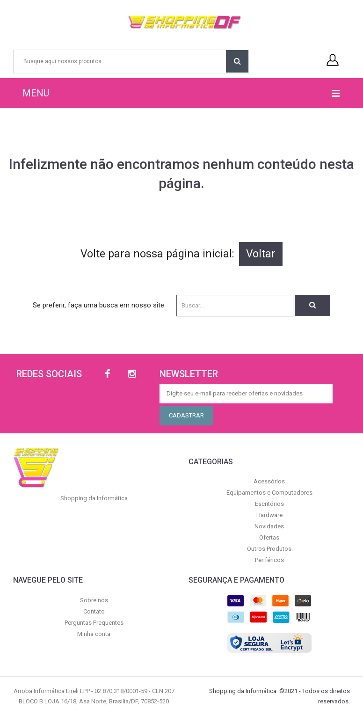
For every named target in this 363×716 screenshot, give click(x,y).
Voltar (261, 254)
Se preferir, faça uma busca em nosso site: (99, 305)
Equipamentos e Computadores (269, 492)
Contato (94, 611)
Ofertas (269, 537)
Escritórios (269, 503)
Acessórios (269, 481)
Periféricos (269, 559)
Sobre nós (94, 600)
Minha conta (93, 633)
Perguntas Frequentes (94, 622)
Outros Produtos (269, 548)
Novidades (269, 526)
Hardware (269, 515)
